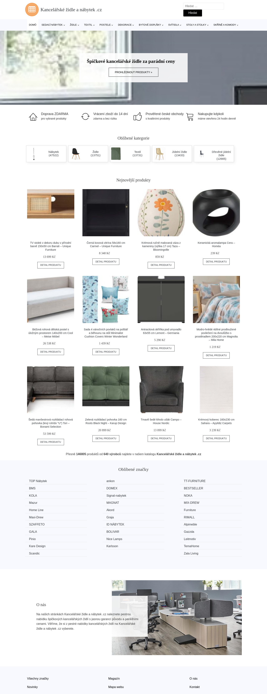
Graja (33, 509)
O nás (194, 655)
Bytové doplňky (150, 24)
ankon (90, 481)
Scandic (146, 530)
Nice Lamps (93, 523)
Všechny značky (38, 655)
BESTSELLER (95, 488)
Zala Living (204, 530)
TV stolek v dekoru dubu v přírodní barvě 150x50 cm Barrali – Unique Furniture (50, 246)
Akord (89, 502)
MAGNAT (147, 495)
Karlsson (35, 530)
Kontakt (195, 663)
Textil (88, 24)
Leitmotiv (147, 523)
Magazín (114, 655)
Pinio (33, 523)
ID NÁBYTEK (205, 509)
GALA (90, 516)
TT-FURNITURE (152, 481)
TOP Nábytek (39, 481)
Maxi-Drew (204, 502)
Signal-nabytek (206, 488)
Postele (105, 24)
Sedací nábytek (52, 24)
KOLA (145, 488)
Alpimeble (36, 516)
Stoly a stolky (196, 24)
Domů (32, 24)
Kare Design (205, 523)
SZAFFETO (148, 509)
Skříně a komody (224, 24)
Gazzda (202, 516)
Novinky (32, 663)
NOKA (34, 495)
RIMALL (91, 509)
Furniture (147, 502)
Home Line (37, 502)
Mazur (90, 495)
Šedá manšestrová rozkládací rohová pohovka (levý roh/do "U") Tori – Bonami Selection (51, 423)
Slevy (30, 672)
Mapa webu (116, 663)
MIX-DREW (204, 495)
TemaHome (93, 530)
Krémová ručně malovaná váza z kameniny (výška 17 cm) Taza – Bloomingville (161, 246)
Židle (73, 24)
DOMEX (35, 488)
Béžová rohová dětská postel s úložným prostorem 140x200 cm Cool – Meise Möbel (50, 333)
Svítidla (173, 24)
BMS (200, 481)
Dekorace (125, 24)
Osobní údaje (117, 672)
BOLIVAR (147, 516)
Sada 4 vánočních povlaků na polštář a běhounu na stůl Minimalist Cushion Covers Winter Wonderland (106, 333)
